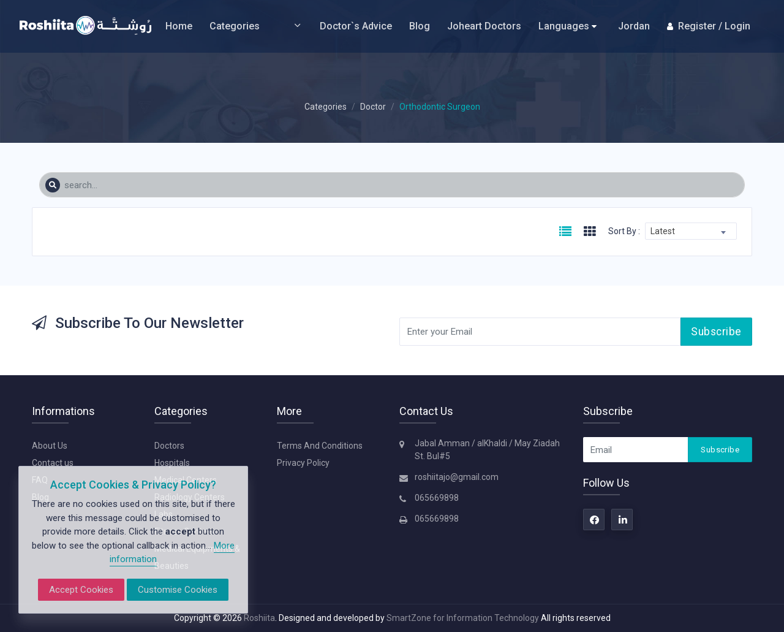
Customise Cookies (177, 589)
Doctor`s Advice (356, 26)
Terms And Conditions (320, 446)
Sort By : (624, 231)
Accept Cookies (81, 589)
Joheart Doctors (484, 26)
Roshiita (259, 618)
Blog (419, 26)
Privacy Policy (303, 463)
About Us (49, 446)
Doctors (169, 446)
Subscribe (716, 332)
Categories (256, 26)
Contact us (53, 463)
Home (178, 26)
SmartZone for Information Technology (463, 618)
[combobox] (691, 231)
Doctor (373, 107)
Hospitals (172, 463)
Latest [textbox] (662, 231)
